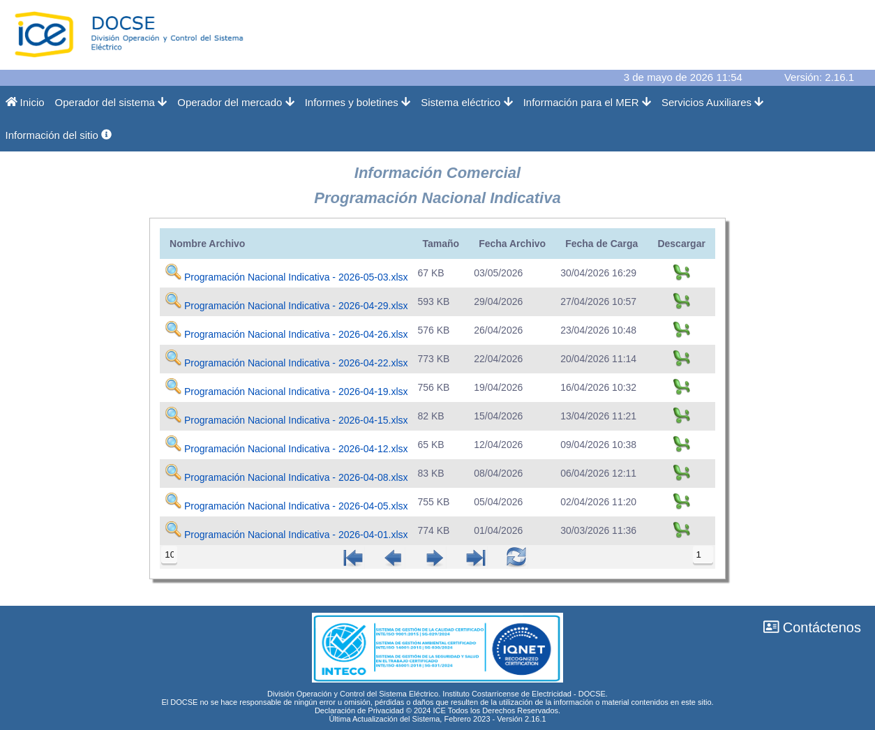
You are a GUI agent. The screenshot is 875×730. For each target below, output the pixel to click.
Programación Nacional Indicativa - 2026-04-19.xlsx (296, 391)
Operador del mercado (235, 102)
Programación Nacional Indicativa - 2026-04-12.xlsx (296, 448)
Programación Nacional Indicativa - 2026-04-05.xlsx (296, 506)
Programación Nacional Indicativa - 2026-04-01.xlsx (296, 534)
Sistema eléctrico (467, 102)
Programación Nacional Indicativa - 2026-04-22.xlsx (296, 362)
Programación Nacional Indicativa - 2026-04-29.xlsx (296, 305)
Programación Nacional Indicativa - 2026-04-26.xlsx (296, 334)
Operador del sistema (111, 102)
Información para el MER (587, 102)
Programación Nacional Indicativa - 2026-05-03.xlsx (296, 277)
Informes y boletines (358, 102)
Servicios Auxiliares (712, 102)
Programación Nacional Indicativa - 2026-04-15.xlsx (296, 420)
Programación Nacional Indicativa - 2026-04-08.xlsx (296, 477)
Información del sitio (59, 135)
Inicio (25, 102)
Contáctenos (812, 627)
